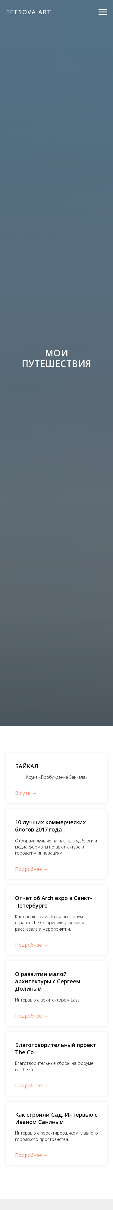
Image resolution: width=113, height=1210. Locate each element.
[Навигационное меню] (103, 12)
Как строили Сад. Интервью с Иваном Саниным (56, 1118)
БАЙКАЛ (26, 766)
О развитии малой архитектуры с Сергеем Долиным (47, 981)
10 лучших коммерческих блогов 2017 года (50, 825)
